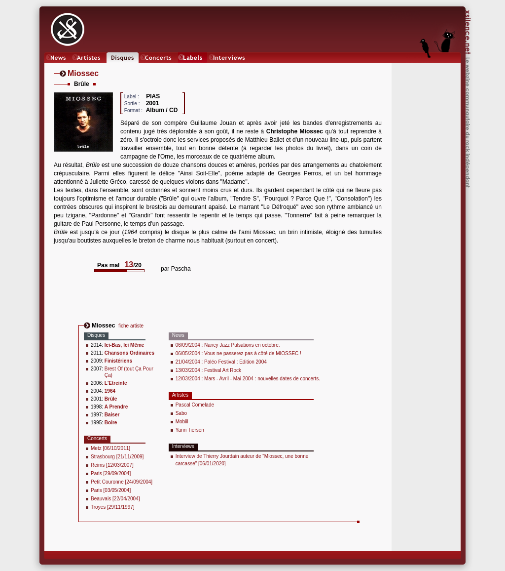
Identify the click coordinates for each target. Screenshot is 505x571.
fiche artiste (131, 325)
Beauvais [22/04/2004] (115, 498)
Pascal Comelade (195, 405)
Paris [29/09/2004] (111, 473)
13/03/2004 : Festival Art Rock (208, 370)
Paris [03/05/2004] (111, 490)
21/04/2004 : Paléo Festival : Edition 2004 (221, 362)
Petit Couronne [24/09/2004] (121, 482)
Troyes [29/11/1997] (113, 507)
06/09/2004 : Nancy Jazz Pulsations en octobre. (228, 345)
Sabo (181, 413)
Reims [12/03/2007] (112, 465)
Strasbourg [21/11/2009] (117, 456)
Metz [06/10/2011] (110, 448)
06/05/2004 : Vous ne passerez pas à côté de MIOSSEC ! (238, 353)
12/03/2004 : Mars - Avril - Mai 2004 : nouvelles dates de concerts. (248, 378)
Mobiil (182, 421)
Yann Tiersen (190, 430)
